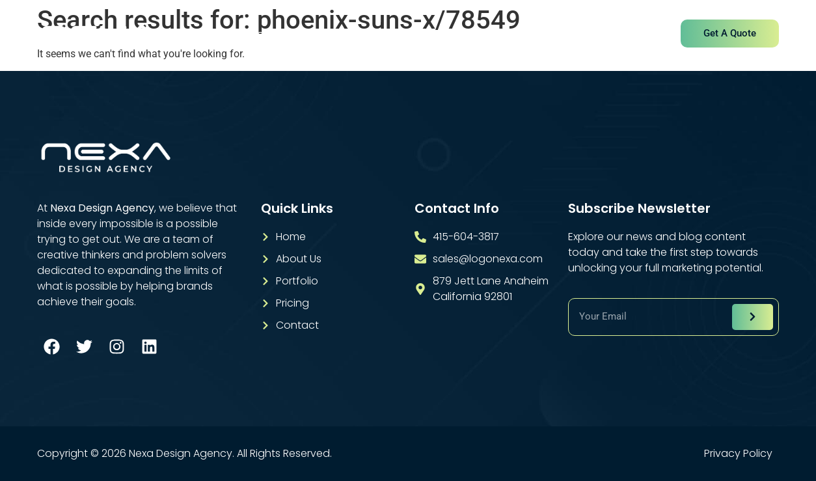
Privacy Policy (738, 453)
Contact (582, 34)
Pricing (517, 34)
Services (383, 34)
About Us (313, 34)
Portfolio (452, 34)
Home (248, 34)
